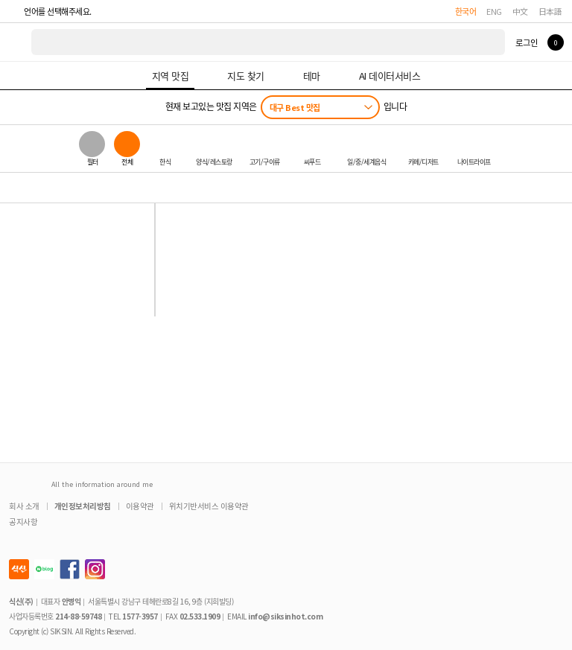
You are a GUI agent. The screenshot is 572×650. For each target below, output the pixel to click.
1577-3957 (140, 616)
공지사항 (23, 521)
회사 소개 (24, 506)
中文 (520, 11)
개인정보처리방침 (82, 506)
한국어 (466, 11)
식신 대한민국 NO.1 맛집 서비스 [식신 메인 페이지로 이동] (16, 42)
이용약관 (140, 506)
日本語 (550, 11)
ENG (494, 11)
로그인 (526, 42)
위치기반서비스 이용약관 (209, 506)
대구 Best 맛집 (295, 107)
